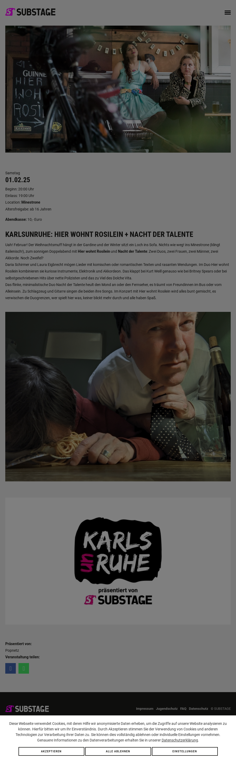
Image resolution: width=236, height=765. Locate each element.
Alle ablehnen (118, 751)
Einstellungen (184, 751)
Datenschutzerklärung (180, 740)
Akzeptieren (51, 751)
